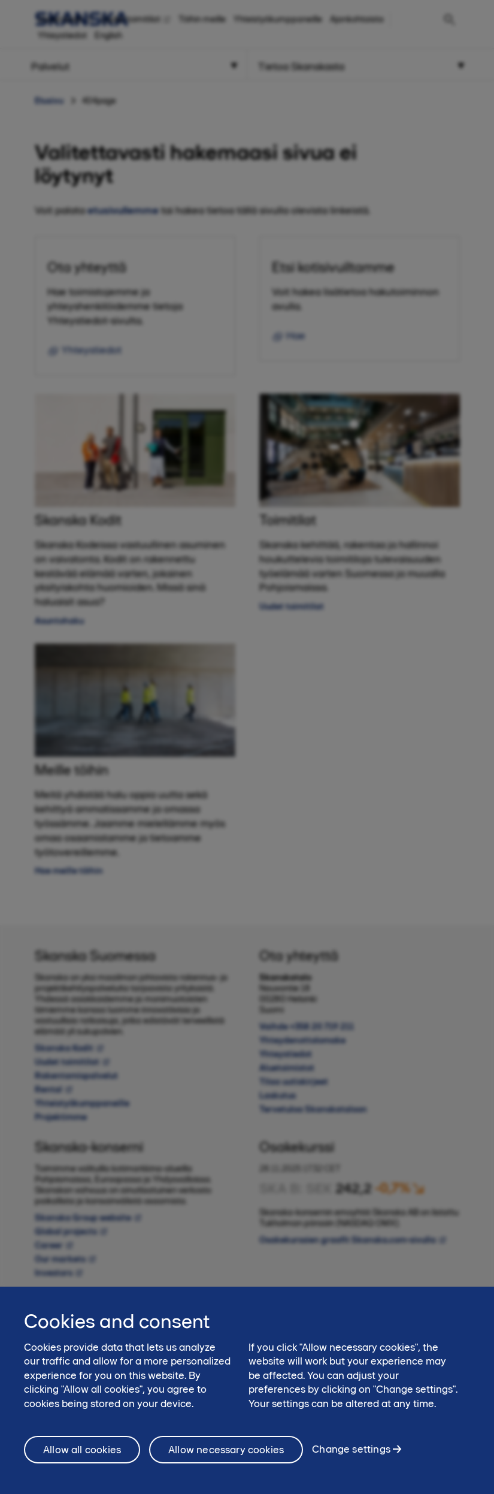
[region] (247, 1390)
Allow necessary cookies (226, 1449)
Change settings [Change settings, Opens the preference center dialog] (351, 1449)
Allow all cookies (82, 1449)
